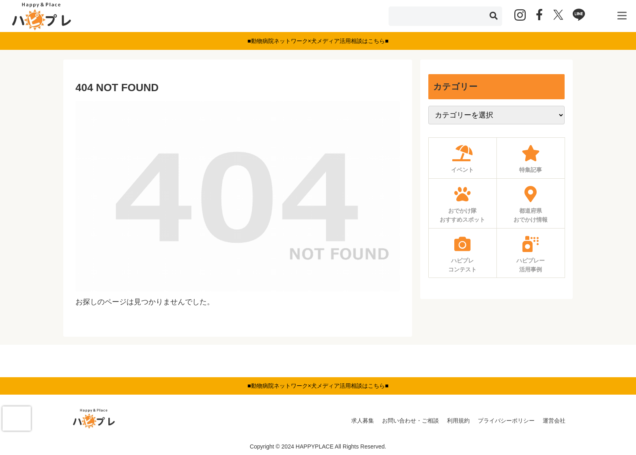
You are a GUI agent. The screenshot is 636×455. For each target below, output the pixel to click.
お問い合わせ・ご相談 (410, 420)
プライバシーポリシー (506, 420)
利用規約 (458, 420)
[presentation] (16, 418)
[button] (493, 16)
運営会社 (554, 420)
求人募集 (362, 420)
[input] (445, 16)
